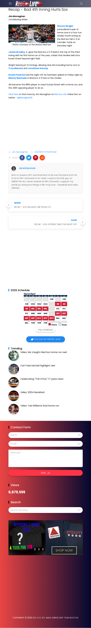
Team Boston (71, 617)
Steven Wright (65, 26)
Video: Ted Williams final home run (39, 405)
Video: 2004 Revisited (32, 392)
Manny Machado (17, 78)
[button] (22, 157)
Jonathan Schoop (38, 68)
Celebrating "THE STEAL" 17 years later (42, 379)
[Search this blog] (45, 510)
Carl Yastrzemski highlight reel (37, 365)
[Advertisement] (45, 125)
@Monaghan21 (24, 97)
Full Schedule (45, 329)
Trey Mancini (15, 68)
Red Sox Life (60, 94)
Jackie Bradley (16, 52)
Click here (13, 94)
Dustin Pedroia (16, 74)
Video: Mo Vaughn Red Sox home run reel (43, 352)
